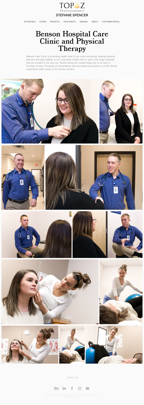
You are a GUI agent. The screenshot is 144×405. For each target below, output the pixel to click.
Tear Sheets (69, 22)
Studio (42, 22)
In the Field (30, 22)
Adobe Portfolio (76, 397)
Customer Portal (111, 22)
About (95, 22)
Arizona (84, 22)
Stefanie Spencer (72, 15)
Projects (55, 22)
